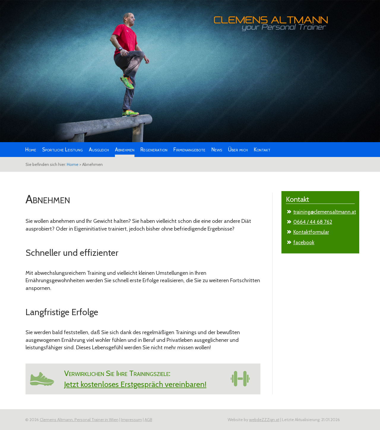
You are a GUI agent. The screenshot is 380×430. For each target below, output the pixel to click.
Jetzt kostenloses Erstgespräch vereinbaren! (135, 384)
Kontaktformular (311, 232)
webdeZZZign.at (264, 419)
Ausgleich (99, 150)
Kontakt (262, 150)
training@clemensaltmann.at (324, 212)
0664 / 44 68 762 (312, 222)
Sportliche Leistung (62, 150)
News (216, 150)
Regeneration (153, 150)
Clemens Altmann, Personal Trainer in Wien (79, 419)
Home (30, 150)
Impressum (131, 419)
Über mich (238, 150)
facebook (303, 242)
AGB (148, 419)
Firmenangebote (189, 150)
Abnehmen (124, 150)
